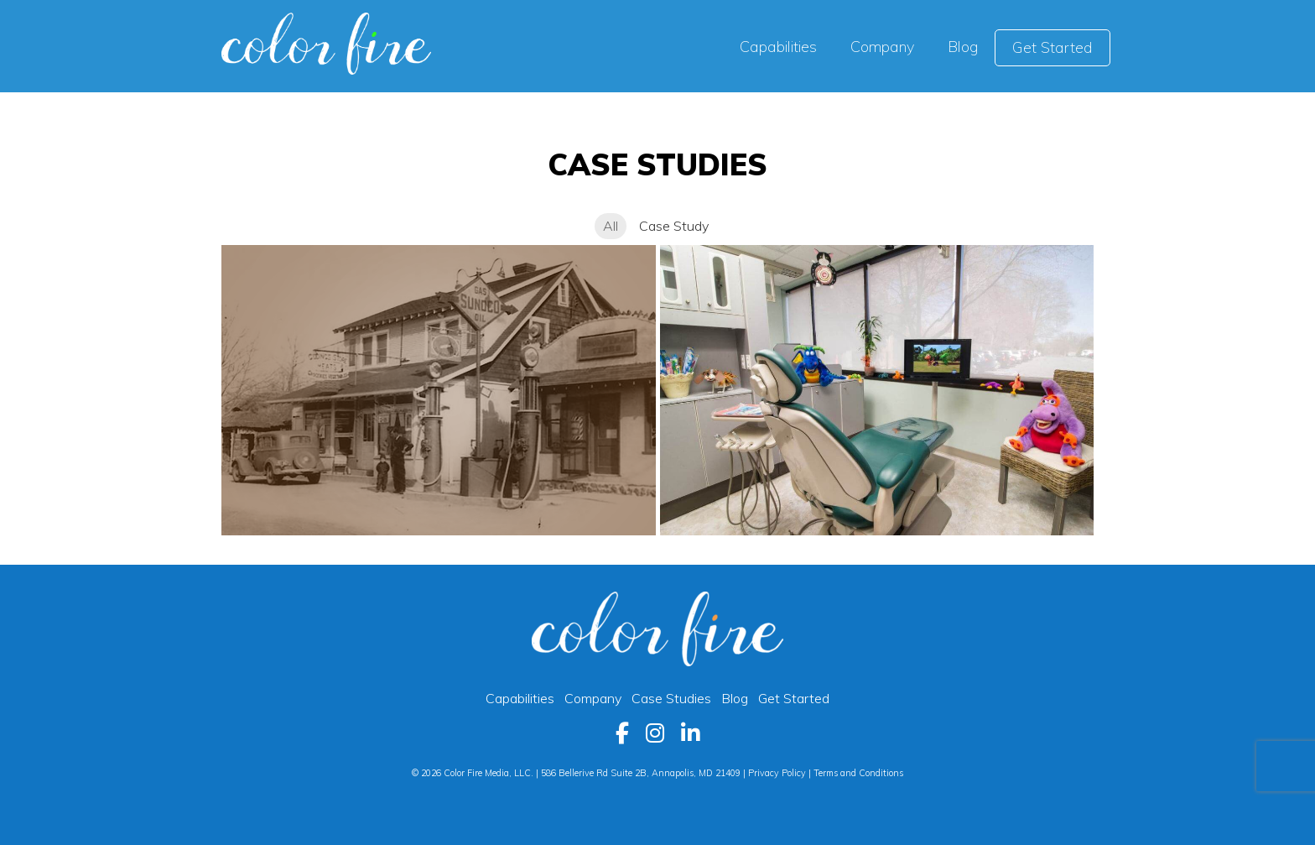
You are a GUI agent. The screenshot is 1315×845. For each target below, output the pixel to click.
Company (592, 698)
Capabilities (520, 698)
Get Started (793, 698)
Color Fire (326, 44)
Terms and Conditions (858, 773)
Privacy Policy (777, 773)
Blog (734, 698)
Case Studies (676, 698)
